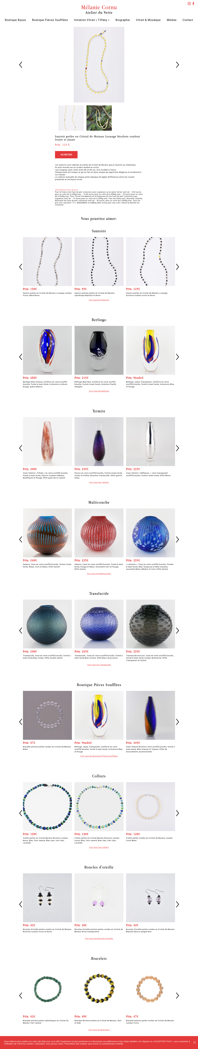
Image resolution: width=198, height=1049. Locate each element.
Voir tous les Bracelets (99, 1030)
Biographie (123, 20)
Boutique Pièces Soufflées (50, 20)
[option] (99, 65)
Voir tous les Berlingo (99, 391)
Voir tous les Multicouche (99, 573)
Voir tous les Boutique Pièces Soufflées (99, 756)
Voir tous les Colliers (99, 847)
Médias (172, 20)
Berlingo (99, 319)
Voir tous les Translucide (99, 665)
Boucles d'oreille (99, 867)
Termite (99, 411)
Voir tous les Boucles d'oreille (99, 938)
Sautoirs (99, 231)
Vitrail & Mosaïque (148, 20)
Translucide (99, 593)
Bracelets (99, 958)
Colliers (99, 776)
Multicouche (99, 502)
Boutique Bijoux (15, 20)
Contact (188, 20)
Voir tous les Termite (99, 482)
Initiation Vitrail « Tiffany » (91, 20)
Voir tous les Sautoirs (99, 300)
